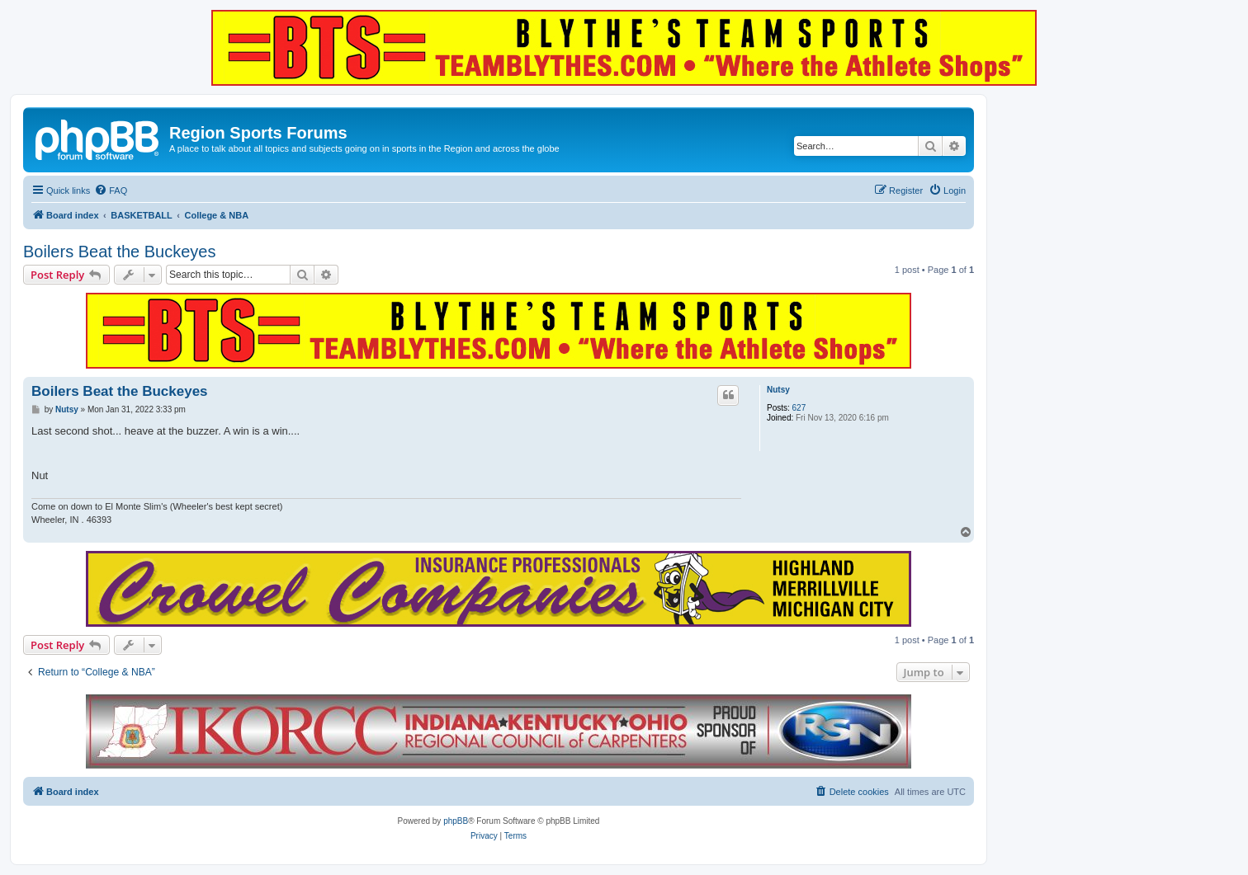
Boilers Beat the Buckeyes (119, 251)
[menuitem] (110, 190)
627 (799, 407)
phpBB (455, 821)
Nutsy (778, 389)
